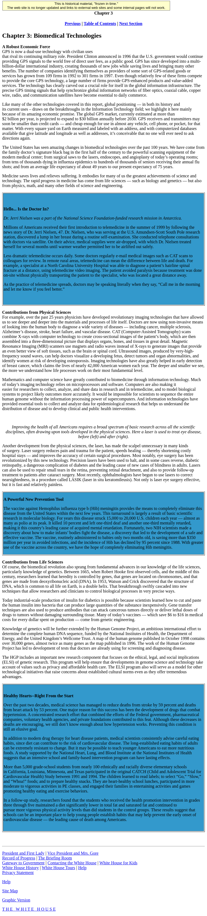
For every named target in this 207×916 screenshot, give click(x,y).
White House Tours (58, 867)
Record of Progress (18, 858)
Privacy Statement (18, 872)
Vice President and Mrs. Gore (73, 853)
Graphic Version (16, 900)
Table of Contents (100, 23)
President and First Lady (23, 853)
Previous (73, 23)
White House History (20, 867)
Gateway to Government (23, 863)
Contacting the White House (71, 863)
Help (82, 867)
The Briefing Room (55, 858)
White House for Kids (118, 863)
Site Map (10, 891)
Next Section (130, 23)
